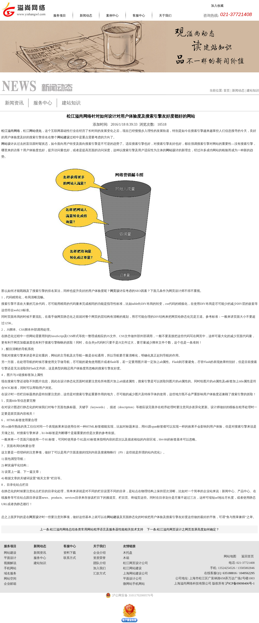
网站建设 (63, 137)
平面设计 (10, 558)
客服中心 (139, 15)
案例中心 (112, 15)
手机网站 (10, 568)
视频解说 (10, 563)
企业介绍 (99, 552)
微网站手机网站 (134, 584)
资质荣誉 (99, 558)
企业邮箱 (10, 584)
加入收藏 (217, 5)
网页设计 (116, 291)
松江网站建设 (132, 568)
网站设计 (7, 144)
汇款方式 (99, 573)
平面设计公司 (132, 578)
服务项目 (59, 15)
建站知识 (71, 102)
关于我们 (165, 15)
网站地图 (230, 556)
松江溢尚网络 (10, 131)
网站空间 (10, 578)
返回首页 (247, 556)
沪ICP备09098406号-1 (240, 583)
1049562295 (247, 573)
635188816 (230, 573)
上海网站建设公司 (135, 573)
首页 (227, 90)
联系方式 (69, 558)
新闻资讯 (14, 102)
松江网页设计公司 (135, 563)
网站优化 (35, 131)
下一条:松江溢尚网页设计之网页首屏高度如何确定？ (183, 529)
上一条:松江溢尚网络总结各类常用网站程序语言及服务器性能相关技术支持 (91, 529)
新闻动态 (86, 15)
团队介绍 (99, 563)
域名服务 (10, 573)
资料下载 (69, 552)
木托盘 (127, 552)
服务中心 (42, 102)
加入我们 (99, 568)
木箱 (126, 558)
